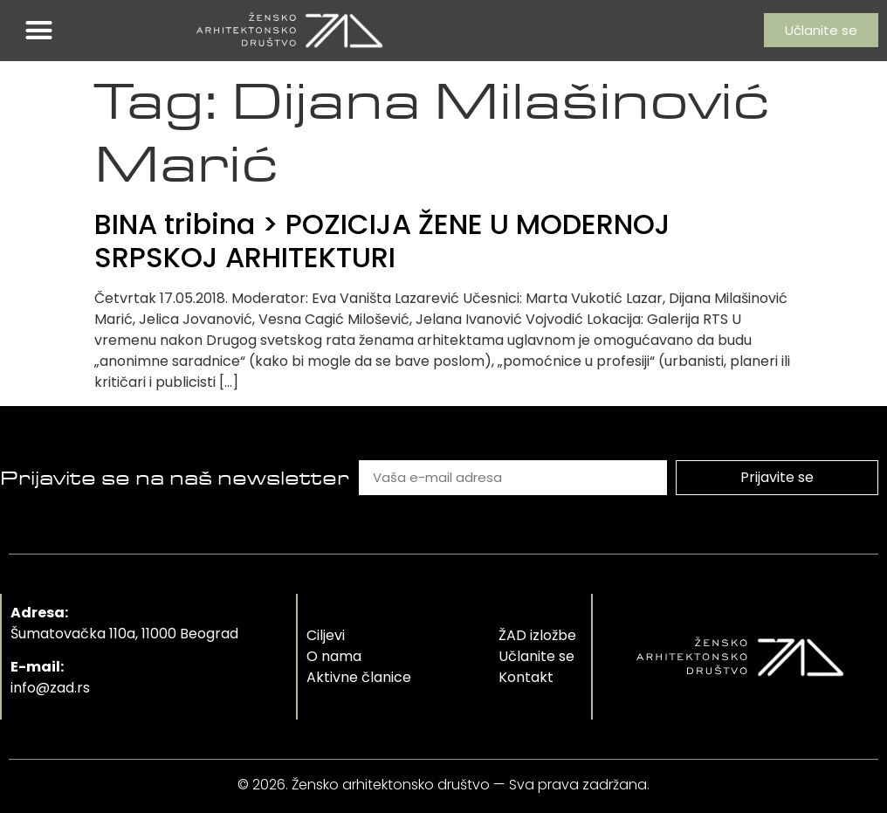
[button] (39, 30)
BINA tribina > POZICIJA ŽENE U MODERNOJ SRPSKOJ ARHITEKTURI (382, 240)
